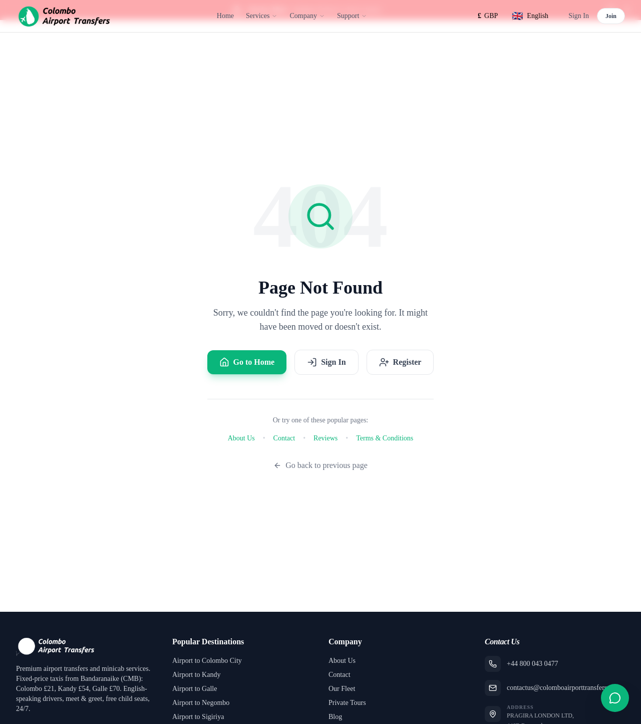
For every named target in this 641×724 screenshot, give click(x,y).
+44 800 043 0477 (532, 663)
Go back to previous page (320, 465)
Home (225, 16)
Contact (284, 438)
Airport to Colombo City (207, 660)
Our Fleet (342, 688)
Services (261, 16)
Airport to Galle (194, 688)
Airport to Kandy (196, 674)
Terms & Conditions (384, 438)
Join (610, 16)
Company (307, 16)
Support (352, 16)
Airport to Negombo (200, 702)
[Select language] (530, 16)
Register (400, 362)
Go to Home (247, 362)
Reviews (325, 438)
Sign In (578, 16)
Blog (335, 716)
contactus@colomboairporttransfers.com (564, 687)
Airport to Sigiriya (198, 716)
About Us (241, 438)
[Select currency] (488, 16)
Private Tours (347, 702)
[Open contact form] (615, 698)
